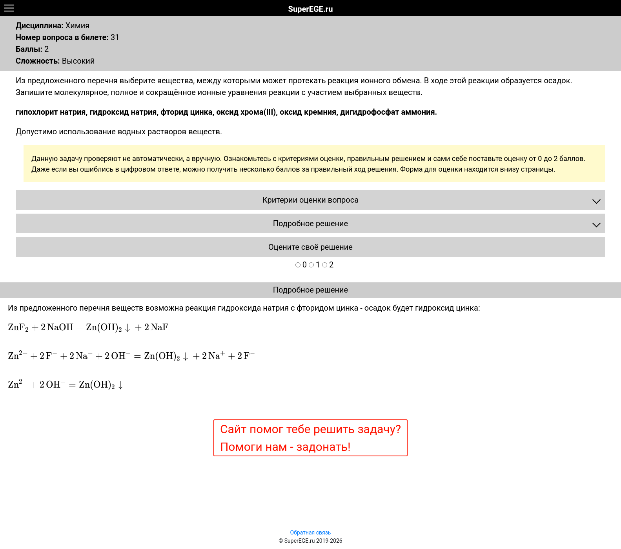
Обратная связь (310, 532)
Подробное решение (310, 290)
